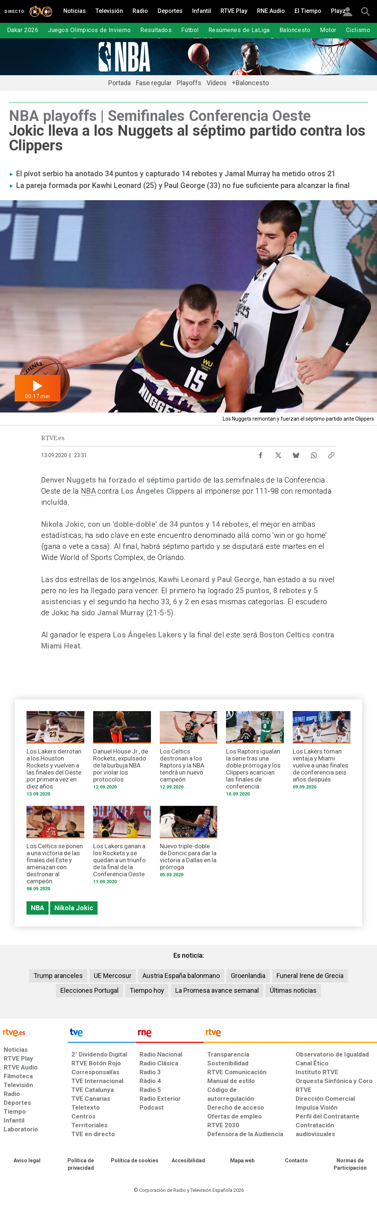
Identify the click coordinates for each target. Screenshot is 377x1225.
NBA (88, 491)
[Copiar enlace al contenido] (331, 453)
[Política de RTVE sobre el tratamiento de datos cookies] (135, 1161)
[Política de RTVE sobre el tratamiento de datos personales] (81, 1164)
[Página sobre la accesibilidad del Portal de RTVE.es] (188, 1161)
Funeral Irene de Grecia (309, 975)
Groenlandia (248, 975)
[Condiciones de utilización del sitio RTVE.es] (27, 1161)
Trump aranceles (58, 975)
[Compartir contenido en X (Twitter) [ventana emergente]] (278, 453)
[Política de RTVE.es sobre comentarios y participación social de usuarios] (350, 1164)
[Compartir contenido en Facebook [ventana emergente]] (260, 453)
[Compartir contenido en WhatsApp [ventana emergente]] (314, 453)
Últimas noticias (293, 990)
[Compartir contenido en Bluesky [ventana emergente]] (296, 453)
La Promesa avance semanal (217, 990)
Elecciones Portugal (89, 990)
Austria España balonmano (181, 975)
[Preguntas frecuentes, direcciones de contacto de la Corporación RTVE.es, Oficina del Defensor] (296, 1161)
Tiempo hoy (147, 990)
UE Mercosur (112, 975)
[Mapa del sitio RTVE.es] (242, 1161)
